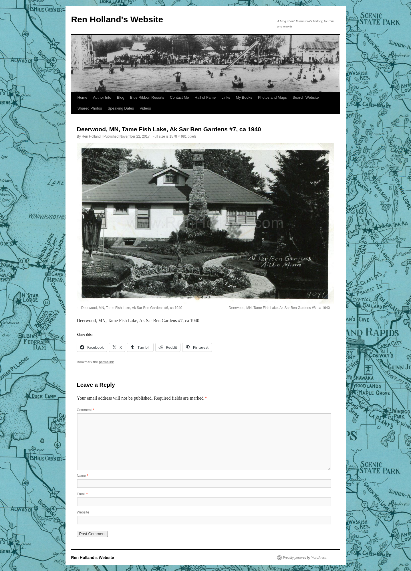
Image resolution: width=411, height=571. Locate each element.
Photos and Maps (272, 97)
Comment (85, 410)
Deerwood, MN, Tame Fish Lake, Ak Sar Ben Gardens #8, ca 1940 (279, 308)
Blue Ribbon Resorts (147, 97)
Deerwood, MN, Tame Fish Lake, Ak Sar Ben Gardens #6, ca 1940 (131, 308)
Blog (120, 97)
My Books (244, 97)
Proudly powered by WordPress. (305, 558)
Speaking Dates (121, 108)
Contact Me (179, 97)
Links (225, 97)
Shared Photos (90, 108)
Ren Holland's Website (117, 19)
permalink (106, 362)
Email (82, 494)
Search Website (306, 97)
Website (83, 512)
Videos (145, 108)
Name (82, 476)
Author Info (102, 97)
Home (83, 97)
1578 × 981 (177, 136)
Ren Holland (91, 136)
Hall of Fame (205, 97)
